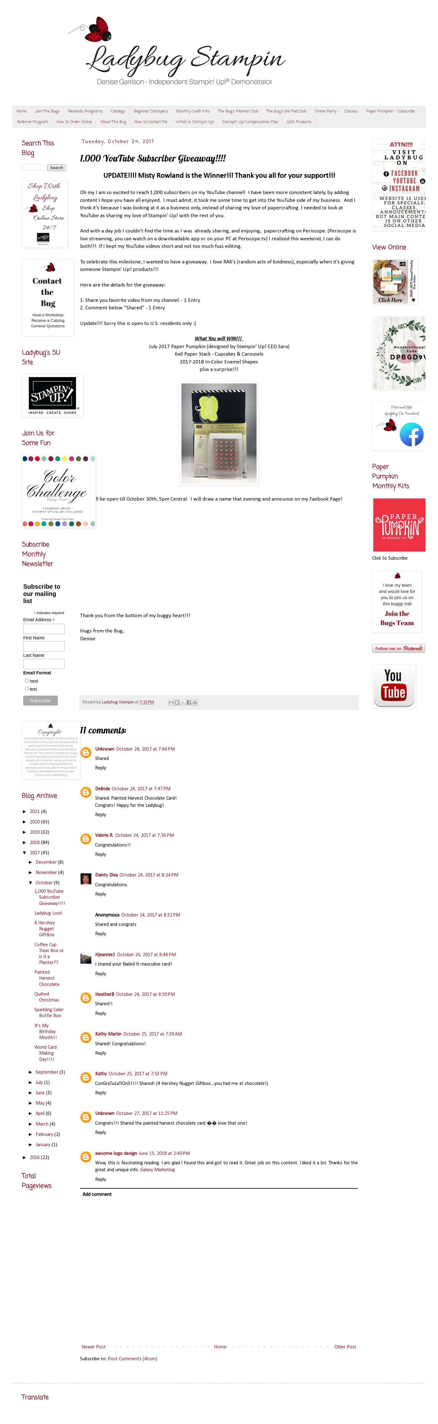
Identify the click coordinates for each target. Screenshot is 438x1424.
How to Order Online (74, 122)
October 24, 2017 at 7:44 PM (145, 749)
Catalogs (118, 111)
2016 (35, 1157)
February (45, 1134)
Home (22, 111)
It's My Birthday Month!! (45, 1031)
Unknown (104, 749)
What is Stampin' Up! (195, 122)
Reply (100, 768)
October (45, 883)
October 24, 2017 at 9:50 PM (145, 994)
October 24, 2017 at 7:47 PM (141, 789)
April (41, 1113)
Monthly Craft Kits (193, 111)
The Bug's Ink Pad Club (286, 111)
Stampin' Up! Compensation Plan (250, 122)
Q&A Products (299, 122)
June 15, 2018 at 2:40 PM (164, 1153)
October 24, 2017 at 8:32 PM (150, 915)
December (47, 862)
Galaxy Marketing (157, 1169)
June (41, 1093)
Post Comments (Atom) (132, 1359)
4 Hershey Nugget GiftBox (44, 929)
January (44, 1144)
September (47, 1072)
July (40, 1082)
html (34, 681)
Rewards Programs (85, 111)
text (33, 689)
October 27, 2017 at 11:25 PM (146, 1113)
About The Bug (113, 122)
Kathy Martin (108, 1034)
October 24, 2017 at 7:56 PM (144, 835)
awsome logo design (116, 1153)
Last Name (33, 655)
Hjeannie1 (105, 954)
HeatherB (104, 994)
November (47, 872)
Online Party (325, 111)
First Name (33, 637)
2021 (35, 811)
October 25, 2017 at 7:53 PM (138, 1074)
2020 (35, 822)
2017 (35, 853)
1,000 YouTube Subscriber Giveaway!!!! (49, 897)
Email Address (39, 620)
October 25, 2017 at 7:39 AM (152, 1034)
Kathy (101, 1074)
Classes (351, 111)
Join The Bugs (47, 111)
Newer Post (94, 1347)
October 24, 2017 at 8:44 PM (146, 954)
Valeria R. (104, 835)
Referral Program (32, 122)
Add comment (97, 1194)
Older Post (345, 1347)
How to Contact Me (151, 122)
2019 (35, 832)
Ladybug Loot (48, 913)
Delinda (102, 789)
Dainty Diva (106, 875)
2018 (35, 842)
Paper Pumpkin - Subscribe (390, 111)
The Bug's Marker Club (238, 111)
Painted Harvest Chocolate (46, 978)
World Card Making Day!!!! (45, 1053)
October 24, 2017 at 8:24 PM (149, 875)
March (43, 1124)
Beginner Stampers (151, 111)
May (41, 1103)
